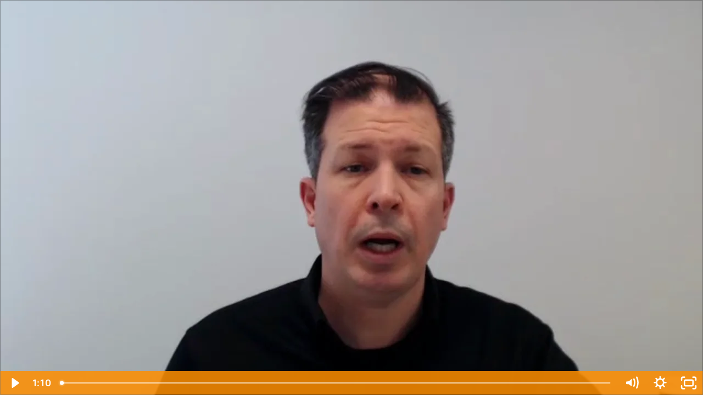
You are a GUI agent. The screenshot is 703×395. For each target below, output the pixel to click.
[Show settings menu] (660, 383)
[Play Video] (14, 383)
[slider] (336, 383)
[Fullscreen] (688, 383)
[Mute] (631, 383)
